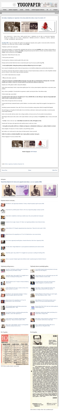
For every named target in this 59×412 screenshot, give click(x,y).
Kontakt (21, 9)
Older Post (54, 170)
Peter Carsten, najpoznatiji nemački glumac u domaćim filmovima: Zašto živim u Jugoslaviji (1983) (25, 240)
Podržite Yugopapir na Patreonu (38, 9)
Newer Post (4, 170)
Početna (4, 9)
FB (47, 9)
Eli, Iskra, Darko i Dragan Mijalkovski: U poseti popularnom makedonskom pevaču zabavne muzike (25, 246)
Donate (35, 151)
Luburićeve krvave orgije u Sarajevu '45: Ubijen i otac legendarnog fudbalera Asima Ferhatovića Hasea (25, 221)
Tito (23, 163)
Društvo (6, 163)
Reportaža (20, 163)
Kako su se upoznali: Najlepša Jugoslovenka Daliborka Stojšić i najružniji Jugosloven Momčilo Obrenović (26, 258)
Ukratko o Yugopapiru (13, 9)
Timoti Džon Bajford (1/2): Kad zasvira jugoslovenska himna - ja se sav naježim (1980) (21, 181)
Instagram (55, 9)
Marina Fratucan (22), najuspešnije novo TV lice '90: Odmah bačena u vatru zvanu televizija (23, 234)
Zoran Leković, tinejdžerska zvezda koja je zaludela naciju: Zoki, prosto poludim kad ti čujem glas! (24, 215)
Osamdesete (15, 163)
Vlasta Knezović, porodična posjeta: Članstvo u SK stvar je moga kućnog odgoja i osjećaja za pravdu (25, 209)
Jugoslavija (10, 163)
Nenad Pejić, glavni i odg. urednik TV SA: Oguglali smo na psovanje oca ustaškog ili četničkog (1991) (25, 252)
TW (33, 151)
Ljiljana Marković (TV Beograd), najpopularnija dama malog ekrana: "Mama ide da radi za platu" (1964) (26, 228)
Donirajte (27, 9)
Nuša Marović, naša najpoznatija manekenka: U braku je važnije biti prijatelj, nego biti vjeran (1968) (25, 203)
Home (29, 170)
